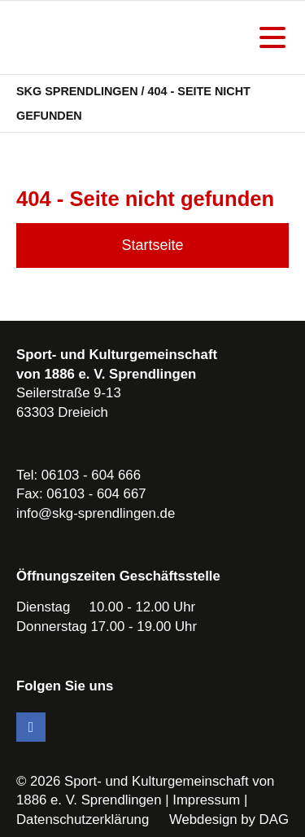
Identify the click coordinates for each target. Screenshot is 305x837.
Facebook (31, 727)
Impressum (206, 800)
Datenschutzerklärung (82, 819)
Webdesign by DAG (229, 819)
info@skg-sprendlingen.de (95, 513)
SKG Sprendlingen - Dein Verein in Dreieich (101, 37)
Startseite (152, 245)
